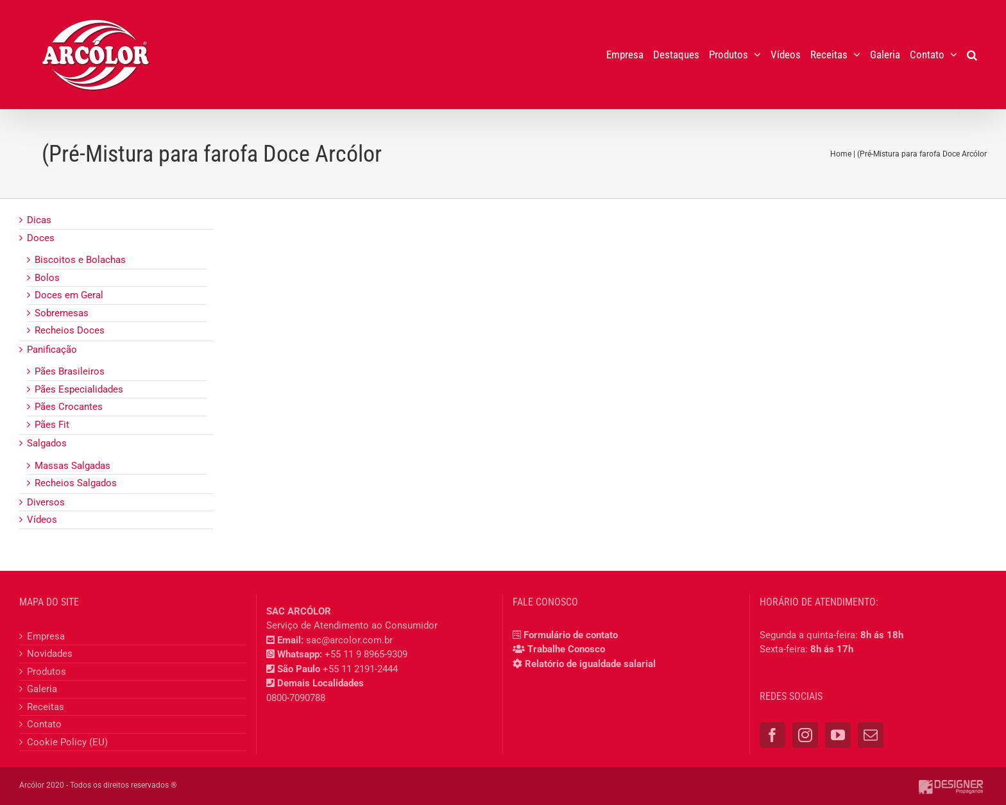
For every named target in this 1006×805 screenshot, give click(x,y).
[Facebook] (772, 735)
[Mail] (870, 735)
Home (840, 153)
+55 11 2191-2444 (360, 669)
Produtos (46, 671)
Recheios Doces (70, 330)
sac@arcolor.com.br (349, 640)
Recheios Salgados (76, 483)
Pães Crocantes (69, 406)
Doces (41, 238)
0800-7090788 (295, 698)
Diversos (46, 502)
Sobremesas (62, 313)
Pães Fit (52, 424)
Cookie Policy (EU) (67, 742)
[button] (972, 54)
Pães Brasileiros (70, 371)
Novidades (49, 653)
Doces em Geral (69, 295)
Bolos (47, 278)
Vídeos (42, 519)
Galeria (42, 689)
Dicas (39, 220)
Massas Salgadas (72, 465)
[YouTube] (838, 735)
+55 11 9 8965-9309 (366, 654)
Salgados (47, 443)
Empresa (46, 636)
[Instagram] (805, 735)
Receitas (45, 707)
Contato (44, 724)
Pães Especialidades (79, 389)
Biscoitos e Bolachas (80, 260)
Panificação (52, 349)
